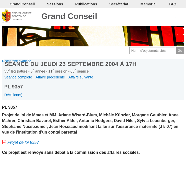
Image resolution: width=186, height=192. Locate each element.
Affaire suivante (80, 77)
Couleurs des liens (163, 17)
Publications (86, 4)
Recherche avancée (16, 61)
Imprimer (146, 17)
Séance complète (18, 77)
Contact (138, 17)
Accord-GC (172, 17)
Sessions (55, 4)
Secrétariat (118, 4)
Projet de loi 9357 (23, 142)
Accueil (180, 17)
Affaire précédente (50, 77)
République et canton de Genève (21, 16)
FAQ (173, 4)
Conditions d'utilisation (154, 17)
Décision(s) (13, 95)
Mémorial (149, 4)
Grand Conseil (69, 16)
